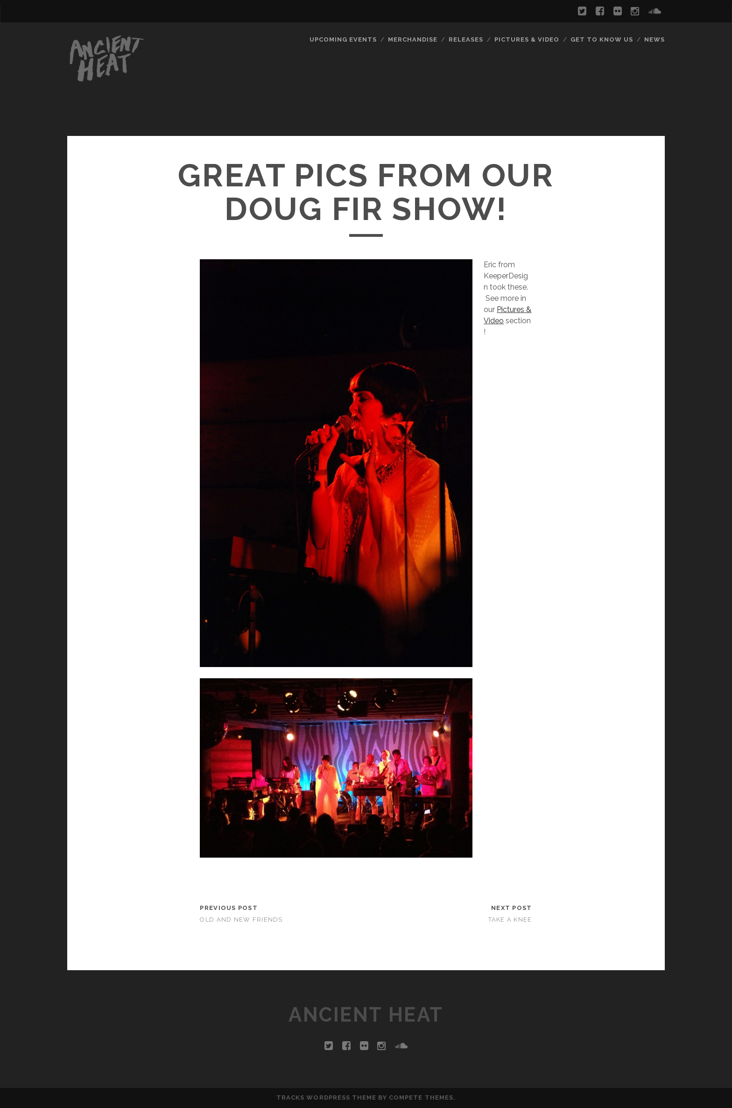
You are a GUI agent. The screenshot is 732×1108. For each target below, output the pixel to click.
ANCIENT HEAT (366, 1014)
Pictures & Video (527, 39)
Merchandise (412, 39)
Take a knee (510, 919)
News (654, 39)
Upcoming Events (343, 39)
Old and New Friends (241, 919)
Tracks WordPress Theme (326, 1097)
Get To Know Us (601, 39)
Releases (466, 39)
